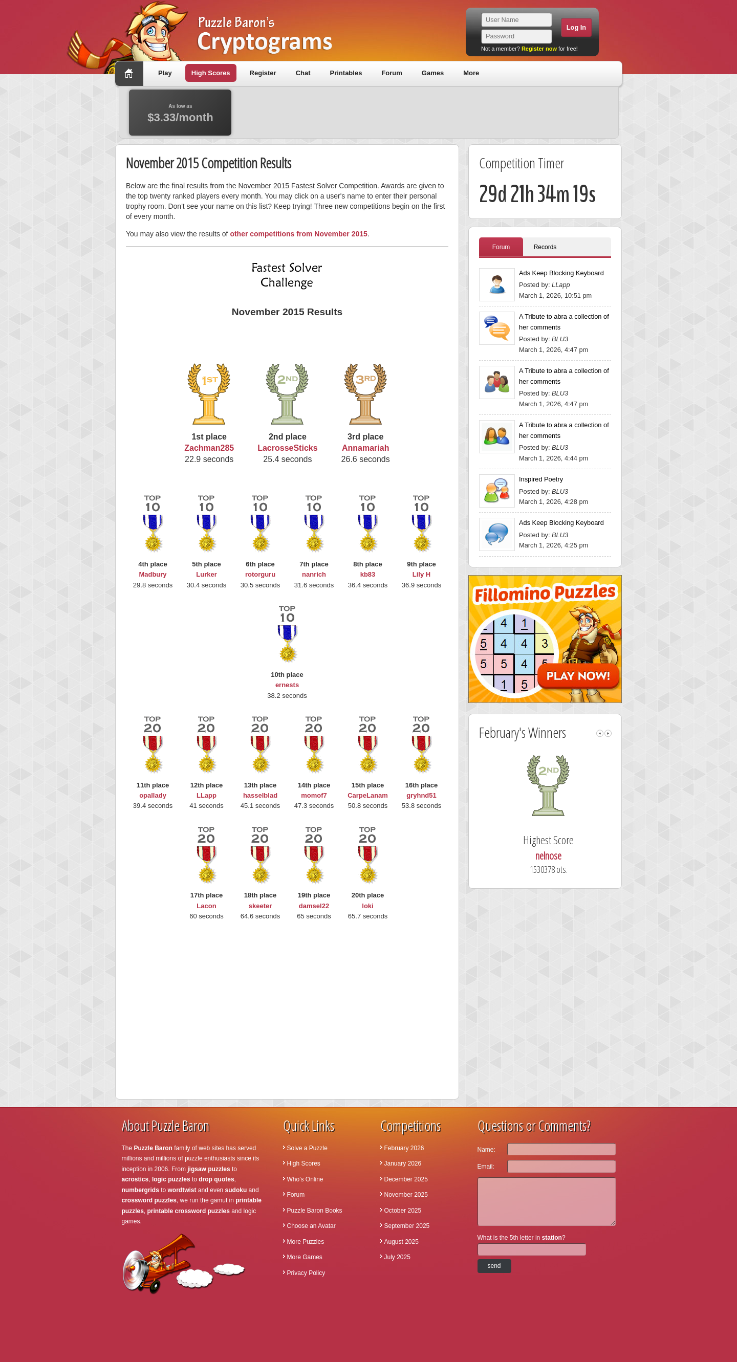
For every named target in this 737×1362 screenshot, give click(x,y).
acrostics (135, 1179)
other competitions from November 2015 (298, 234)
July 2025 (397, 1257)
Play (165, 73)
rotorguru (260, 574)
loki (367, 906)
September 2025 (407, 1225)
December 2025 (406, 1179)
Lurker (206, 574)
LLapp (206, 795)
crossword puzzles (149, 1200)
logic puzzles (171, 1179)
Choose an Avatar (311, 1225)
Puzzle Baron (153, 1148)
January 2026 (403, 1163)
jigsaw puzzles (208, 1169)
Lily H (421, 574)
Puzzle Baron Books (314, 1210)
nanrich (314, 574)
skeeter (260, 906)
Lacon (206, 906)
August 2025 (401, 1241)
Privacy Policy (306, 1273)
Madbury (152, 574)
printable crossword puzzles (188, 1211)
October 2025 (403, 1210)
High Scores (210, 73)
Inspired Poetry (541, 479)
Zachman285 (209, 448)
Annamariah (365, 448)
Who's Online (305, 1179)
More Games (304, 1257)
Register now (539, 49)
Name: (486, 1149)
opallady (152, 795)
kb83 (368, 574)
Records (545, 247)
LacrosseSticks (287, 448)
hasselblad (260, 795)
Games (433, 73)
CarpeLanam (368, 795)
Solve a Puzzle (307, 1148)
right (608, 733)
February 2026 (404, 1148)
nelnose (552, 856)
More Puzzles (305, 1241)
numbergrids (140, 1190)
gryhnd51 (421, 795)
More (471, 73)
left (599, 733)
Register (263, 73)
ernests (287, 685)
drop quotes (216, 1179)
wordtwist (182, 1190)
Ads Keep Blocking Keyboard (561, 273)
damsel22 (314, 906)
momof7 (314, 795)
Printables (346, 73)
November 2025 (406, 1194)
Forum (391, 73)
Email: (486, 1166)
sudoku (236, 1190)
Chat (303, 73)
